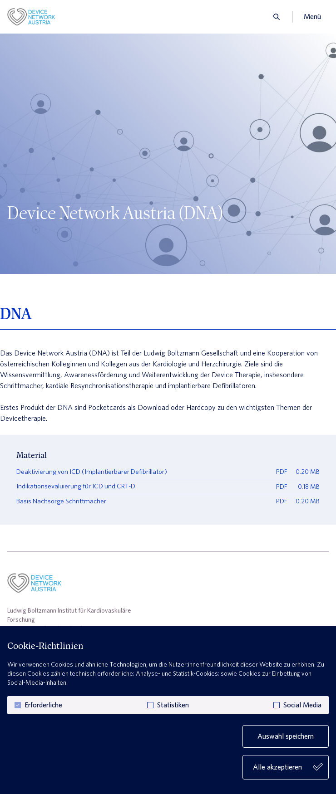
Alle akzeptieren (287, 767)
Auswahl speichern (285, 736)
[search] (274, 17)
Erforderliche (43, 705)
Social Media (302, 705)
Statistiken (173, 705)
